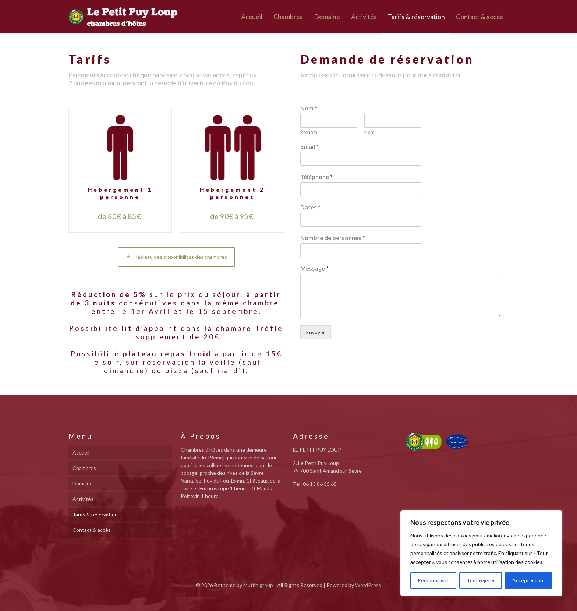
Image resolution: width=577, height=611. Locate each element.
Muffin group (258, 585)
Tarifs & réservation (95, 514)
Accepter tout (528, 580)
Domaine (82, 483)
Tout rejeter (481, 580)
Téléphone (316, 176)
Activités (82, 499)
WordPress (368, 585)
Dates (310, 207)
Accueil (80, 452)
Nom (308, 108)
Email (309, 146)
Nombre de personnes (332, 237)
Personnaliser (433, 580)
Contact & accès (91, 530)
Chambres (84, 468)
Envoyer (315, 332)
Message (314, 268)
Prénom (308, 132)
